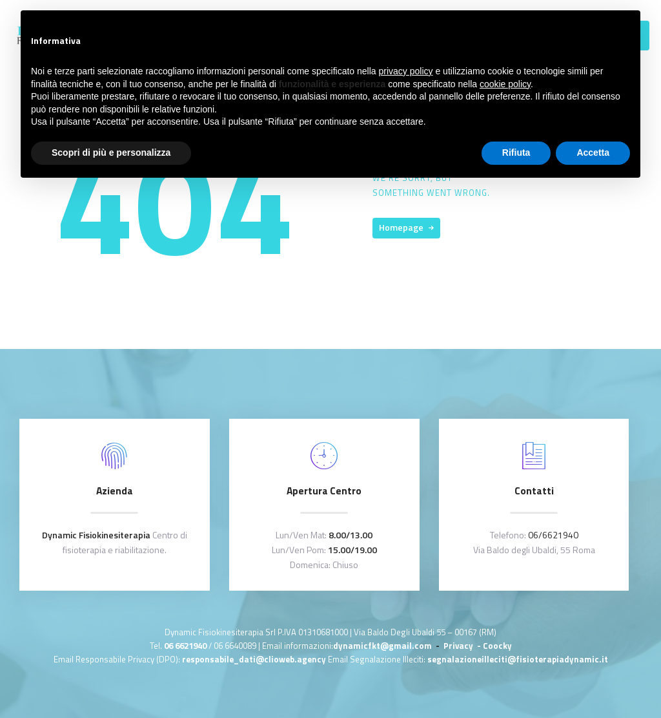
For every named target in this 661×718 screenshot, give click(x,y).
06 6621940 (185, 645)
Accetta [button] (592, 152)
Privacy (459, 645)
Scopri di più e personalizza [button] (111, 152)
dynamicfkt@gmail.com (382, 645)
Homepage (401, 227)
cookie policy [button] (505, 84)
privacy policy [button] (406, 71)
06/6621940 (553, 535)
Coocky (497, 645)
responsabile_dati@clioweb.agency (255, 659)
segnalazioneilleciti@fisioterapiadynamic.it (517, 659)
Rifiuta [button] (516, 152)
